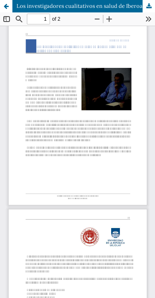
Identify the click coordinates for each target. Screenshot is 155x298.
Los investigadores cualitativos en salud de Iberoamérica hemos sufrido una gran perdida (86, 6)
